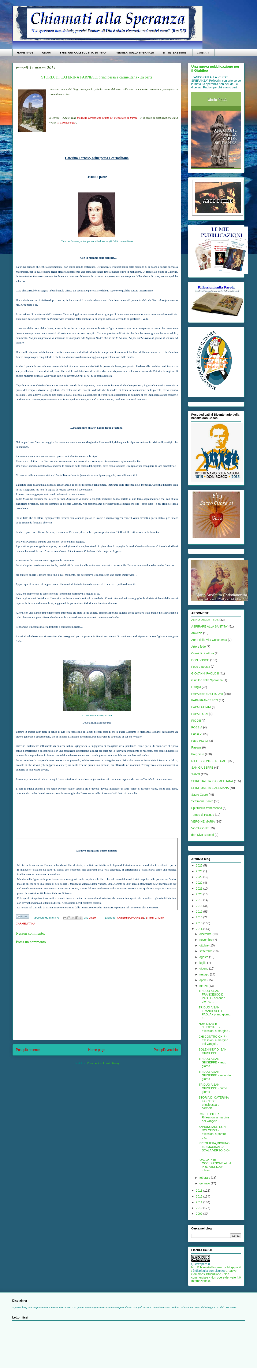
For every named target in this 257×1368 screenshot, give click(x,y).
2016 (199, 917)
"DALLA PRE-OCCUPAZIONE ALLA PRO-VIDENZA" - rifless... (215, 1165)
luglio (203, 962)
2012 (199, 1196)
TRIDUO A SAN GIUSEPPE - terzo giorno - (212, 1062)
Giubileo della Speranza (207, 680)
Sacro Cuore (199, 794)
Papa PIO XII (200, 740)
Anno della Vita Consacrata (209, 639)
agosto (204, 957)
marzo (203, 986)
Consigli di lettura (202, 653)
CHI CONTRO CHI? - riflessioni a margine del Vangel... (213, 1040)
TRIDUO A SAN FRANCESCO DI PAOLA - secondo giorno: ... (212, 996)
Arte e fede (198, 646)
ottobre (204, 945)
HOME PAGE (25, 52)
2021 (199, 888)
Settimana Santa (202, 801)
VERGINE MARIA (203, 821)
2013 (199, 1190)
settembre (206, 951)
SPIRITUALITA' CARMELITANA (212, 781)
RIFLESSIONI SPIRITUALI (209, 761)
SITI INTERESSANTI (176, 52)
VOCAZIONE (200, 828)
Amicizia (196, 633)
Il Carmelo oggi (66, 122)
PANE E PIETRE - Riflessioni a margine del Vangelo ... (214, 1117)
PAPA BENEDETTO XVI (207, 693)
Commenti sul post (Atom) (103, 1063)
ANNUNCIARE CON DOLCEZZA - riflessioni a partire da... (212, 1132)
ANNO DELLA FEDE (205, 619)
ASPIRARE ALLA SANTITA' (209, 626)
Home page (96, 1050)
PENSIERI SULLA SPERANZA (135, 52)
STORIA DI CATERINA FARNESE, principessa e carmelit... (214, 1103)
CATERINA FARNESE (130, 917)
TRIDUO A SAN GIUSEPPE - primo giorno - (213, 1088)
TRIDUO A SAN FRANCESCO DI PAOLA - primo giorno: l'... (215, 1013)
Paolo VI (196, 734)
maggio (204, 974)
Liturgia (196, 687)
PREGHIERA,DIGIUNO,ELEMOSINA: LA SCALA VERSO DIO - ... (214, 1148)
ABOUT (47, 52)
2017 (199, 911)
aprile (203, 980)
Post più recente (28, 1050)
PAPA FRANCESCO (204, 700)
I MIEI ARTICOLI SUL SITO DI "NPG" (83, 52)
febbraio (205, 1177)
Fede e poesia (200, 666)
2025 (199, 865)
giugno (204, 968)
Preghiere (197, 754)
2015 (199, 923)
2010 (199, 1208)
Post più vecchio (166, 1050)
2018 (199, 906)
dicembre (205, 934)
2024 (199, 871)
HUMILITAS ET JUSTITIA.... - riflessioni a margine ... (215, 1027)
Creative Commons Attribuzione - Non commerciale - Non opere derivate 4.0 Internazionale (216, 1276)
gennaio (205, 1183)
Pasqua (196, 747)
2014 (199, 929)
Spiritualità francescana (206, 808)
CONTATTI (204, 52)
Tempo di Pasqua (202, 814)
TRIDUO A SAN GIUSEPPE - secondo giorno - (215, 1075)
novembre (206, 939)
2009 (199, 1213)
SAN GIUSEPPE (202, 767)
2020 (199, 894)
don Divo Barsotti (202, 834)
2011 (199, 1202)
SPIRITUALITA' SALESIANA (210, 788)
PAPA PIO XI (199, 714)
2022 (199, 882)
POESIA (196, 727)
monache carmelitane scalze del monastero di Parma (107, 117)
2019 (199, 900)
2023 (199, 877)
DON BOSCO (200, 660)
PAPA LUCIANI (201, 707)
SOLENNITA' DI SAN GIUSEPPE (213, 1051)
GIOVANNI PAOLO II (205, 673)
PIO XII (196, 720)
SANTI (195, 774)
